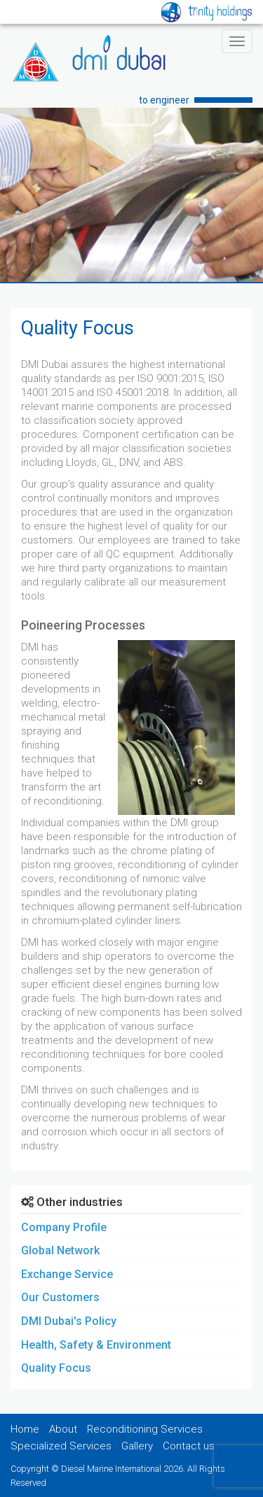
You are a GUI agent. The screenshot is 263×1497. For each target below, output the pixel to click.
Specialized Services (61, 1446)
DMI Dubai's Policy (68, 1321)
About (63, 1429)
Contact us (189, 1446)
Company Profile (64, 1227)
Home (25, 1429)
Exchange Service (67, 1274)
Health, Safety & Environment (96, 1344)
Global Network (60, 1250)
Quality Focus (56, 1368)
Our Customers (60, 1297)
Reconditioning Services (145, 1429)
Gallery (137, 1446)
